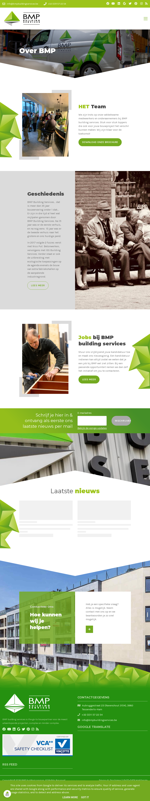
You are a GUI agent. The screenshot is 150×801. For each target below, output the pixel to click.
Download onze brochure (100, 142)
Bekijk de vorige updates (92, 428)
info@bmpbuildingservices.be (99, 720)
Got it (85, 797)
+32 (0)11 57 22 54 (92, 714)
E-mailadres (85, 413)
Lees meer (38, 285)
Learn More (70, 797)
